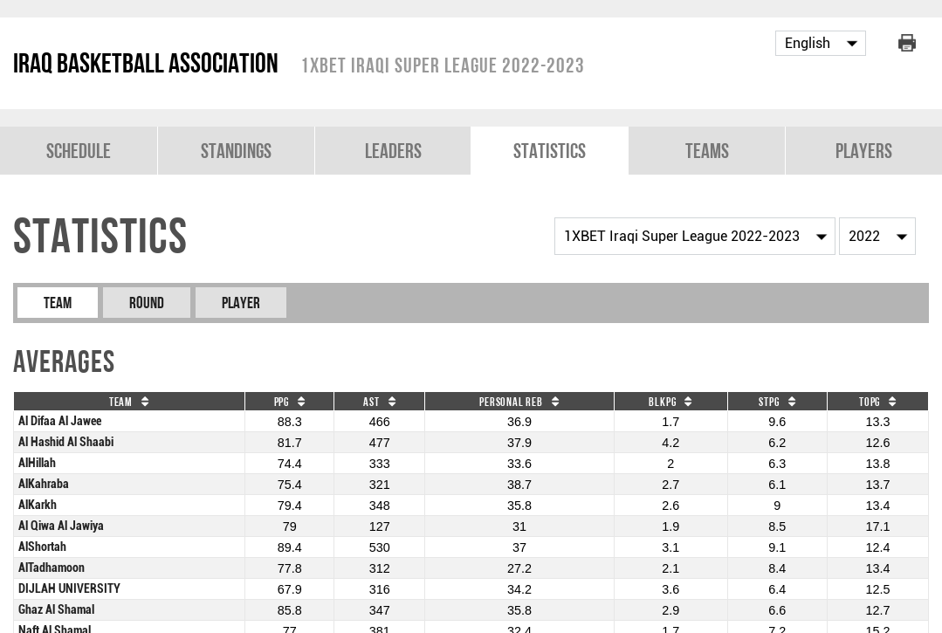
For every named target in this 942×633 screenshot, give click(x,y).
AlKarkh (37, 505)
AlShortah (42, 547)
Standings (236, 150)
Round (146, 302)
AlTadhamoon (51, 568)
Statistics (549, 150)
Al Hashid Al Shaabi (65, 442)
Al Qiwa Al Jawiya (61, 526)
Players (863, 150)
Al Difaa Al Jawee (59, 421)
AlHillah (37, 463)
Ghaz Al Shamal (56, 609)
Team (58, 302)
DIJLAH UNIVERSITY (69, 588)
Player (241, 302)
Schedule (78, 150)
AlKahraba (43, 484)
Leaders (393, 150)
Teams (707, 150)
